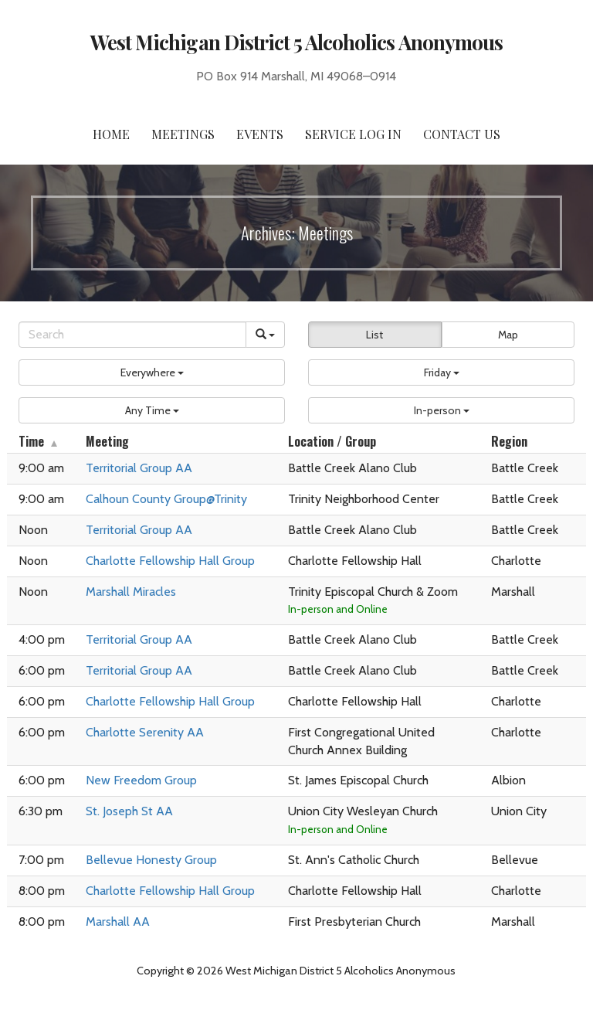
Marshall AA (118, 921)
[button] (152, 372)
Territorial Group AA (139, 468)
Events (259, 134)
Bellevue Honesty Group (151, 859)
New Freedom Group (141, 780)
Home (111, 134)
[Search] (132, 334)
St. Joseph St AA (129, 811)
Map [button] (508, 335)
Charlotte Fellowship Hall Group (170, 560)
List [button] (374, 335)
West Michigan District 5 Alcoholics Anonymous (296, 42)
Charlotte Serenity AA (145, 732)
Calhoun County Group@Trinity (166, 498)
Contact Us (461, 134)
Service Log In (353, 134)
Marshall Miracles (131, 591)
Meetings (183, 134)
